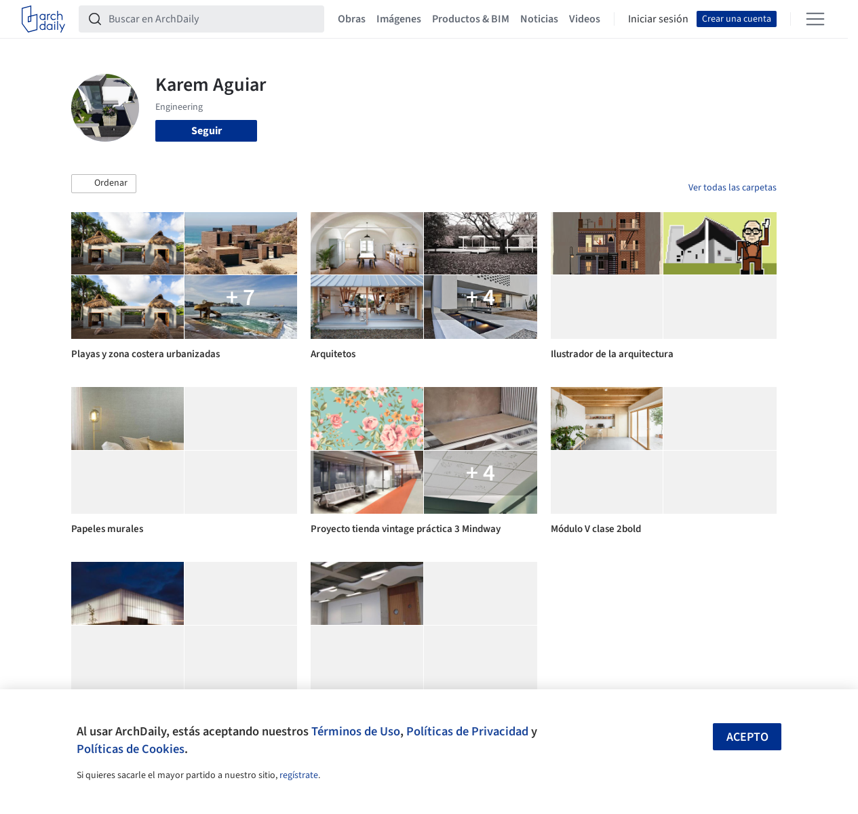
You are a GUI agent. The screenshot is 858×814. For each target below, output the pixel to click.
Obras (352, 19)
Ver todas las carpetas (732, 187)
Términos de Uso (355, 731)
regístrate (298, 775)
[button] (103, 183)
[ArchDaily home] (43, 19)
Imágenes (398, 19)
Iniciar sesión (658, 19)
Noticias (539, 19)
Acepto (747, 737)
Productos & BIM (470, 19)
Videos (584, 19)
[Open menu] (815, 19)
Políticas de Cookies (130, 749)
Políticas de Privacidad (467, 731)
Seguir (206, 130)
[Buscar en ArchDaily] (212, 19)
